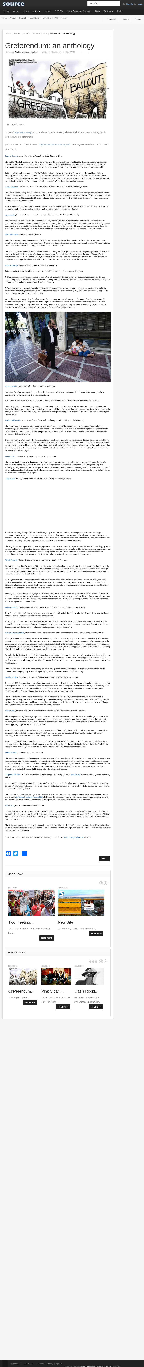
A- (109, 33)
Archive (13, 18)
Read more (46, 938)
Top (5, 1363)
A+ (102, 33)
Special (59, 1364)
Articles (36, 11)
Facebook (112, 19)
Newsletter (46, 18)
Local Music (28, 1364)
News (26, 11)
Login (140, 4)
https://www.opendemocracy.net (54, 144)
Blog (97, 11)
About (16, 11)
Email (86, 50)
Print (80, 50)
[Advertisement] (58, 505)
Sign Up (129, 4)
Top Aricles (15, 1364)
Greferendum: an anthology (50, 45)
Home (6, 11)
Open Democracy (23, 132)
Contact (22, 18)
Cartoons (108, 11)
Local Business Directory (79, 11)
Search (64, 18)
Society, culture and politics (35, 33)
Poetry (50, 1364)
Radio (119, 11)
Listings (47, 11)
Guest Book (34, 18)
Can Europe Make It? (74, 837)
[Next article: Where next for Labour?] (104, 858)
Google (126, 19)
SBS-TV (59, 11)
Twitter (138, 19)
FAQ (56, 18)
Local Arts (40, 1364)
